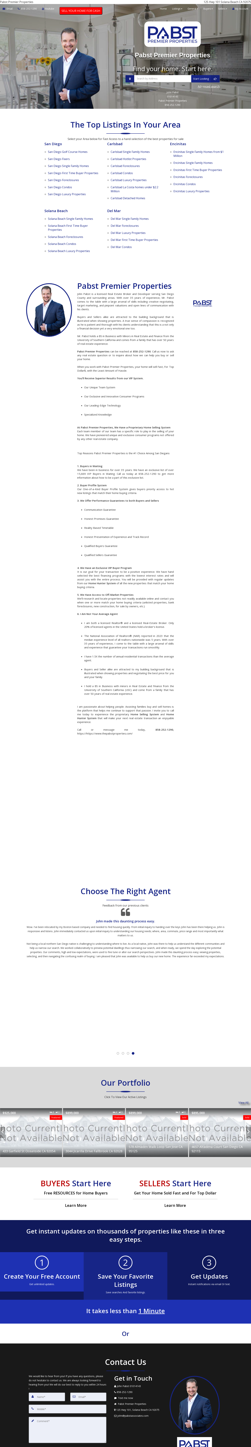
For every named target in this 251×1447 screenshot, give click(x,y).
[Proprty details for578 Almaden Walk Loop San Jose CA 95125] (157, 1106)
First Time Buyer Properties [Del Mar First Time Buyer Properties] (134, 220)
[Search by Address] (173, 89)
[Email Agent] (9, 11)
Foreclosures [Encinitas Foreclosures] (188, 175)
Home (163, 11)
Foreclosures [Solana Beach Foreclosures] (65, 220)
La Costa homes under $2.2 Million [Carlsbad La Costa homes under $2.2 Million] (134, 182)
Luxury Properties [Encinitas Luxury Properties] (191, 184)
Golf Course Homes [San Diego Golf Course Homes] (68, 158)
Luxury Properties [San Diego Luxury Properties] (67, 185)
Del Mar (114, 200)
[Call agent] (27, 11)
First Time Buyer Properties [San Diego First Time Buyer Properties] (73, 171)
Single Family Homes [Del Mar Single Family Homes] (130, 207)
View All (243, 1078)
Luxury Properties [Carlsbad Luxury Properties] (129, 176)
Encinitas (178, 151)
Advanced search (209, 96)
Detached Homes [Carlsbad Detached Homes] (128, 189)
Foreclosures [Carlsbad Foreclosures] (125, 167)
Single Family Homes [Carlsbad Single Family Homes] (130, 158)
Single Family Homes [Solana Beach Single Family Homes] (70, 207)
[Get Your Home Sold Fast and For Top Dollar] (175, 1167)
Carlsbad (115, 151)
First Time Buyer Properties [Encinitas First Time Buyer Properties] (197, 171)
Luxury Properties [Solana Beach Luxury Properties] (69, 229)
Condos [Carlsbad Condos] (122, 171)
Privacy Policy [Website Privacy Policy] (195, 1433)
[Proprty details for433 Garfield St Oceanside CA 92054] (31, 1106)
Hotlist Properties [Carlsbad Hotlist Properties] (128, 162)
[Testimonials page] (125, 912)
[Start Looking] (205, 89)
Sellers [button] (222, 11)
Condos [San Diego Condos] (60, 180)
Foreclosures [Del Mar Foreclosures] (125, 211)
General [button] (193, 11)
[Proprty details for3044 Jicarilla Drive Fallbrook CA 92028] (94, 1106)
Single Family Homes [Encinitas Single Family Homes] (193, 166)
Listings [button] (177, 11)
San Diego (53, 151)
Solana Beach (56, 200)
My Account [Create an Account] (240, 11)
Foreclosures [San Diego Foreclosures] (63, 176)
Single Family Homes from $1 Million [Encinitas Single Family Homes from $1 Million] (198, 160)
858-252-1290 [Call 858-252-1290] (172, 112)
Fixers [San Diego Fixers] (59, 162)
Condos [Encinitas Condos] (184, 180)
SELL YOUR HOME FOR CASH (81, 13)
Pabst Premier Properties (172, 59)
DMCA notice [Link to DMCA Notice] (125, 1443)
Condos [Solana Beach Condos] (62, 224)
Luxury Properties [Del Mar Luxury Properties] (128, 216)
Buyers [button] (208, 11)
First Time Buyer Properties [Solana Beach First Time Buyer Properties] (68, 213)
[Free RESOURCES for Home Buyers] (76, 1167)
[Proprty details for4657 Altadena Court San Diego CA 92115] (220, 1106)
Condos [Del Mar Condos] (121, 225)
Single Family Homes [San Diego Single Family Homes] (68, 167)
